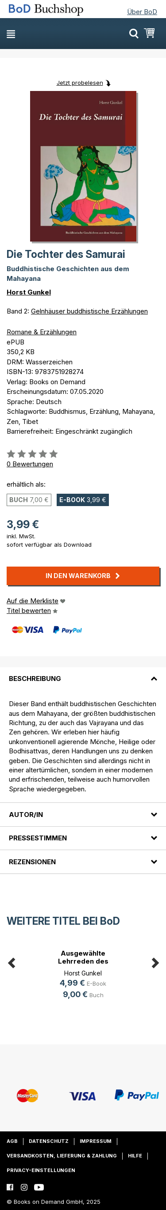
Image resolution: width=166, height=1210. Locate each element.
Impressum (96, 1141)
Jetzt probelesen (80, 82)
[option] (83, 975)
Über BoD (142, 12)
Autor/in (26, 814)
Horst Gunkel (29, 292)
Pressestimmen (38, 838)
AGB (12, 1141)
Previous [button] (11, 961)
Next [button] (155, 961)
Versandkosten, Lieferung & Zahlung (62, 1156)
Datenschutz (49, 1141)
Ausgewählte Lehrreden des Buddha (83, 961)
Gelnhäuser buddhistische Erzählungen (89, 311)
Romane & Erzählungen (42, 332)
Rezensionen (32, 862)
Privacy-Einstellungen (41, 1170)
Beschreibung (35, 678)
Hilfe (135, 1156)
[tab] (83, 673)
